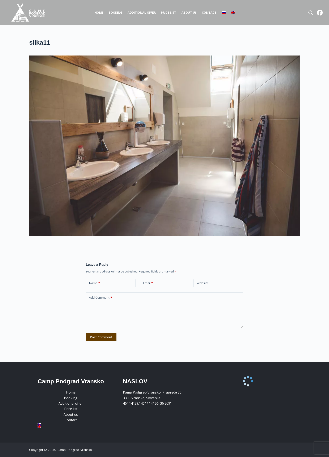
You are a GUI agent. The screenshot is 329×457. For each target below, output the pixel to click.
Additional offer (142, 12)
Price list (168, 12)
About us (189, 12)
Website (203, 283)
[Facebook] (320, 12)
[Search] (310, 12)
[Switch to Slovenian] (223, 12)
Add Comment (100, 297)
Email (148, 283)
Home (99, 12)
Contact (209, 12)
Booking (115, 12)
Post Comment (101, 337)
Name (94, 283)
